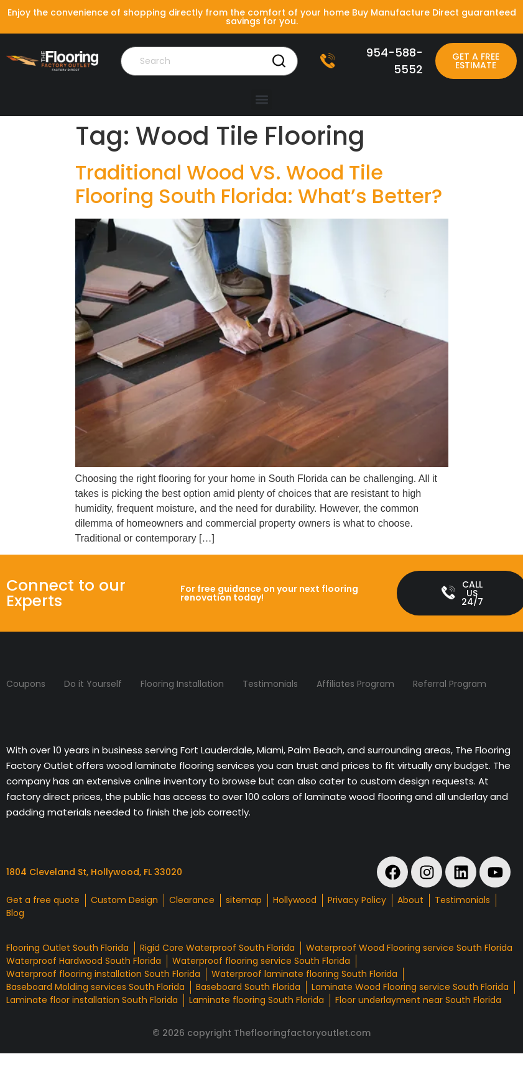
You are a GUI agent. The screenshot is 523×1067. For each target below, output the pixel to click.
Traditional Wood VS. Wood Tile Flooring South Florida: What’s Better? (258, 184)
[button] (261, 99)
